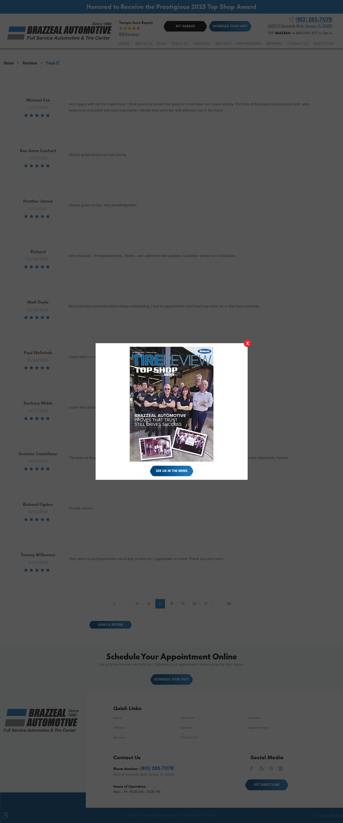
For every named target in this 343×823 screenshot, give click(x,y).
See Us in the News (171, 471)
